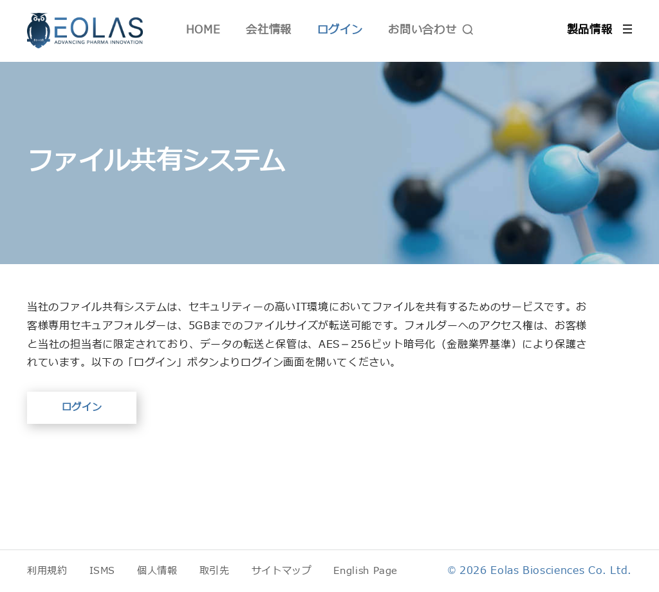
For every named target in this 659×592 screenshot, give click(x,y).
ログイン (340, 30)
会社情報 (269, 30)
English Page (365, 571)
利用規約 (47, 571)
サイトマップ (282, 571)
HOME (203, 30)
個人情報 (157, 571)
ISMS (102, 571)
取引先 (215, 571)
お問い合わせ (422, 30)
